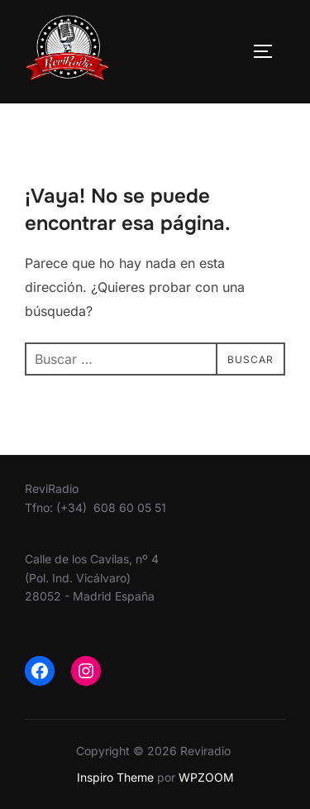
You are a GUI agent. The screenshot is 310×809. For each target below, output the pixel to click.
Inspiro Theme (115, 777)
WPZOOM (206, 777)
